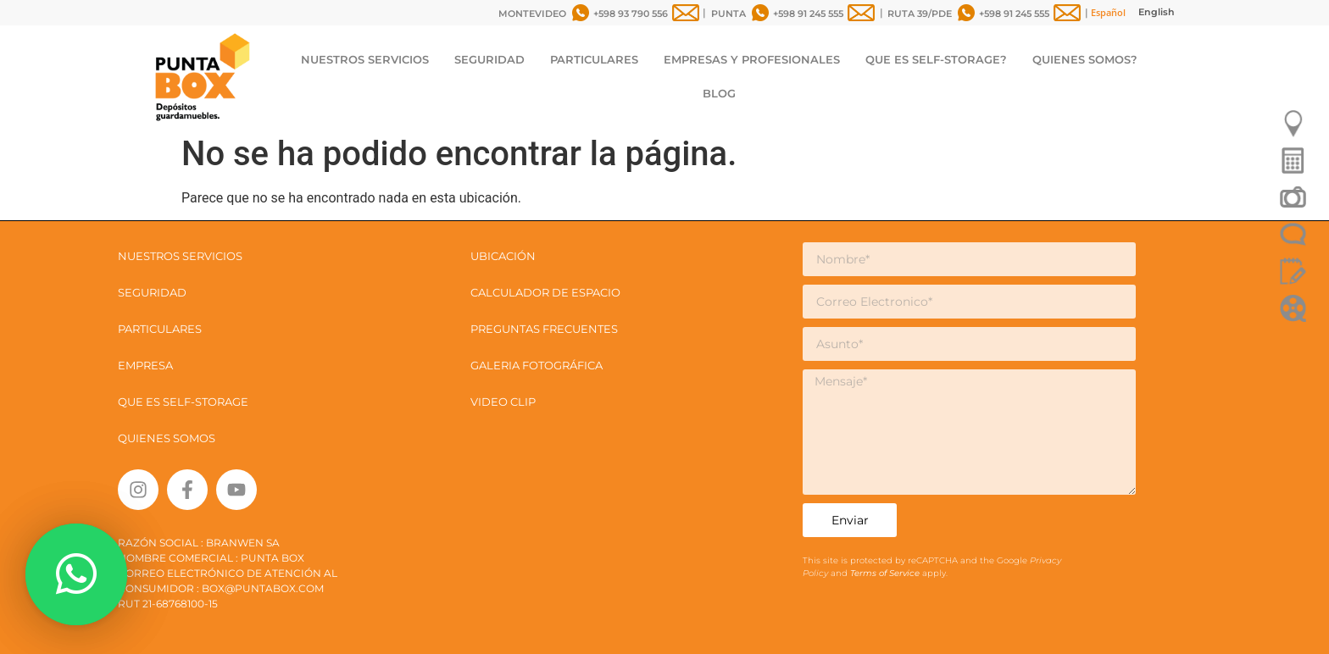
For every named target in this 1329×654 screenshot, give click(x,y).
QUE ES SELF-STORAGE (183, 401)
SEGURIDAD (489, 59)
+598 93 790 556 (630, 13)
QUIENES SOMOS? (1084, 59)
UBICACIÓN (503, 256)
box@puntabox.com (263, 588)
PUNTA (728, 13)
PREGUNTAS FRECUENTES (544, 328)
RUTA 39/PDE (919, 13)
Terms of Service (886, 573)
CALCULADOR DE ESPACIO (545, 292)
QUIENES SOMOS (166, 438)
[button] (76, 574)
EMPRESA (145, 365)
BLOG (719, 93)
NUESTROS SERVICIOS (365, 59)
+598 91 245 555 (808, 13)
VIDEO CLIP (503, 401)
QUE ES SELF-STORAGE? (936, 59)
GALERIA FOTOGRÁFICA (536, 365)
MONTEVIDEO (532, 13)
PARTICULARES (594, 59)
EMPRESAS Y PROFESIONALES (752, 59)
